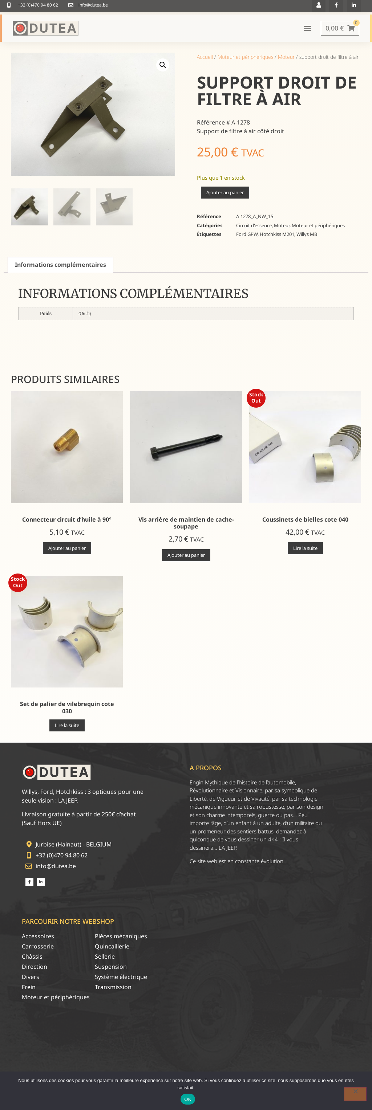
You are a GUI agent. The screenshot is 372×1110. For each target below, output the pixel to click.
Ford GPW (247, 236)
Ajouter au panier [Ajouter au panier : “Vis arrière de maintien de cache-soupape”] (186, 557)
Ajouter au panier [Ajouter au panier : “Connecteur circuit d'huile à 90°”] (67, 549)
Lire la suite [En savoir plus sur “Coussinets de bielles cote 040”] (305, 549)
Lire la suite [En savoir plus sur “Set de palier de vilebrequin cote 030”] (67, 726)
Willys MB (306, 236)
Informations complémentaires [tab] (60, 266)
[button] (162, 66)
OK (187, 1099)
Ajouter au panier (225, 194)
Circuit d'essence (254, 227)
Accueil (205, 58)
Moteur (286, 58)
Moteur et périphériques (245, 58)
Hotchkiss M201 (277, 236)
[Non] (355, 1094)
